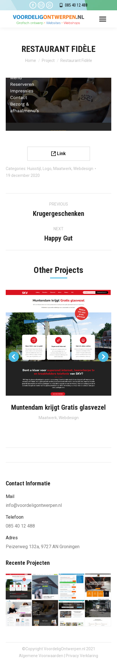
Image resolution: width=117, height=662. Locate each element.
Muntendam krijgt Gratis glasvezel (58, 407)
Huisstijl (34, 168)
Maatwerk (62, 168)
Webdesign (83, 168)
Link (58, 153)
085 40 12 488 (76, 5)
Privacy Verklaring (82, 655)
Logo (47, 168)
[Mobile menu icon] (102, 19)
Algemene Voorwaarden (41, 655)
